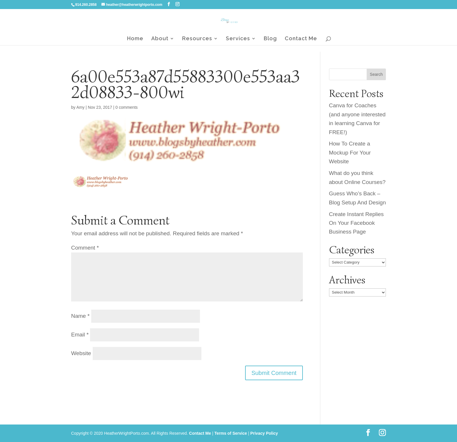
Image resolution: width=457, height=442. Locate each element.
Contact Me (301, 38)
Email (80, 335)
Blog (270, 38)
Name (80, 316)
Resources (197, 38)
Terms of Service (230, 433)
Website (81, 353)
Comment (85, 248)
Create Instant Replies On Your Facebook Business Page (356, 223)
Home (135, 38)
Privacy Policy (264, 433)
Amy (80, 107)
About (159, 38)
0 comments (126, 107)
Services (238, 38)
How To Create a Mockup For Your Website (350, 152)
